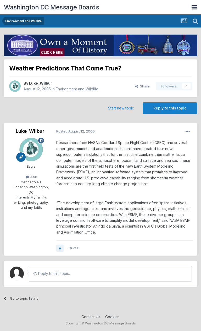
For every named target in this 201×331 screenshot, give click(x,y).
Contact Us (90, 317)
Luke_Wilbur (40, 83)
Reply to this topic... (52, 273)
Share (142, 86)
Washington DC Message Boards (51, 7)
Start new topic (121, 108)
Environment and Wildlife (77, 89)
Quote (74, 248)
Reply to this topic (169, 108)
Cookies (112, 317)
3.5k (31, 177)
